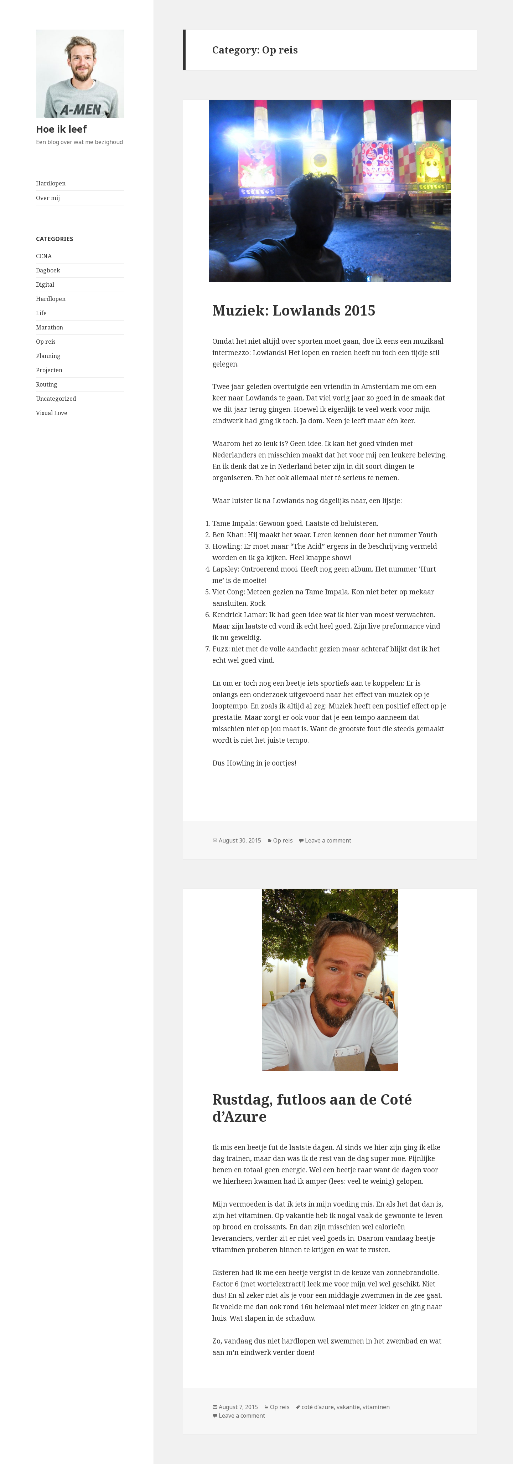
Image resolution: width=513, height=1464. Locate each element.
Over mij (48, 198)
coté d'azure (318, 1407)
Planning (48, 356)
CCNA (44, 256)
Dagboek (48, 270)
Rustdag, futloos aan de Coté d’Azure (312, 1108)
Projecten (49, 370)
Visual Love (51, 413)
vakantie (348, 1407)
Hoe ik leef (61, 128)
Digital (45, 284)
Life (41, 313)
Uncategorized (56, 399)
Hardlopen (51, 183)
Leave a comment (328, 840)
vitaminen (376, 1407)
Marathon (49, 327)
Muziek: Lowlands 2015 (293, 310)
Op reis (46, 341)
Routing (46, 384)
